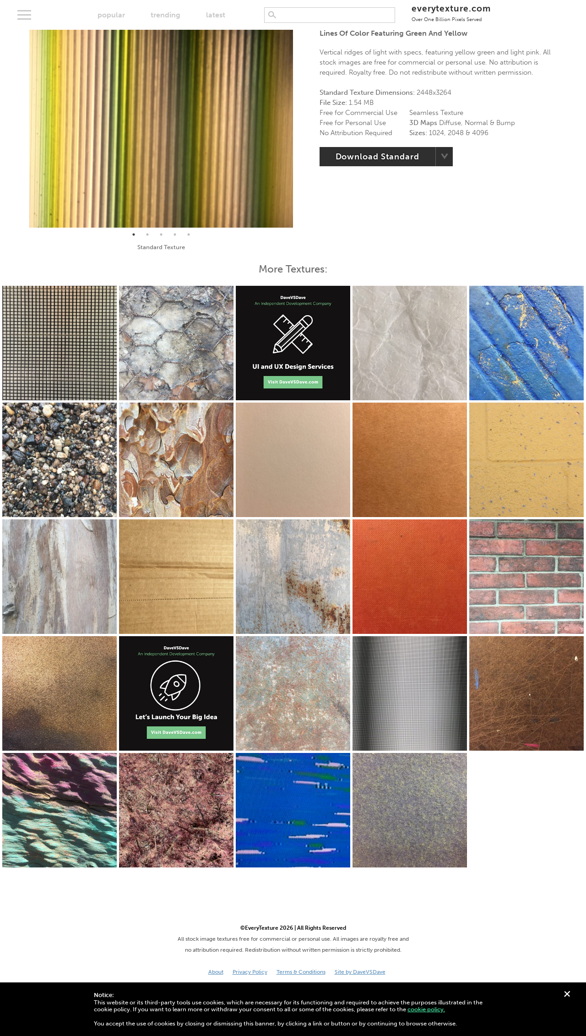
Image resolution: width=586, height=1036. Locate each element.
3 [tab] (161, 234)
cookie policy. (426, 1009)
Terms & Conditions (301, 972)
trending (165, 15)
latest (215, 15)
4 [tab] (174, 234)
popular (111, 15)
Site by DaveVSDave (360, 972)
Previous (22, 128)
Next (299, 128)
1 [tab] (133, 234)
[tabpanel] (161, 129)
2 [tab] (147, 234)
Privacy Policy (250, 972)
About (215, 972)
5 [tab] (188, 234)
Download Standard (377, 157)
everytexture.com (451, 12)
